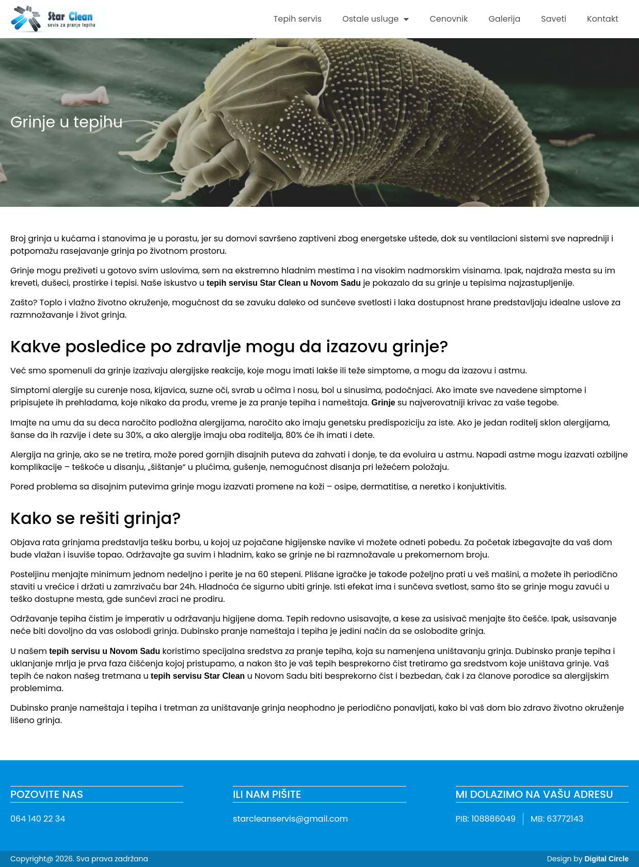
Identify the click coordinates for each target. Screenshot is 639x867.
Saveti (553, 19)
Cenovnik (448, 19)
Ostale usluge (375, 19)
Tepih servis (298, 19)
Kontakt (602, 19)
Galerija (505, 19)
